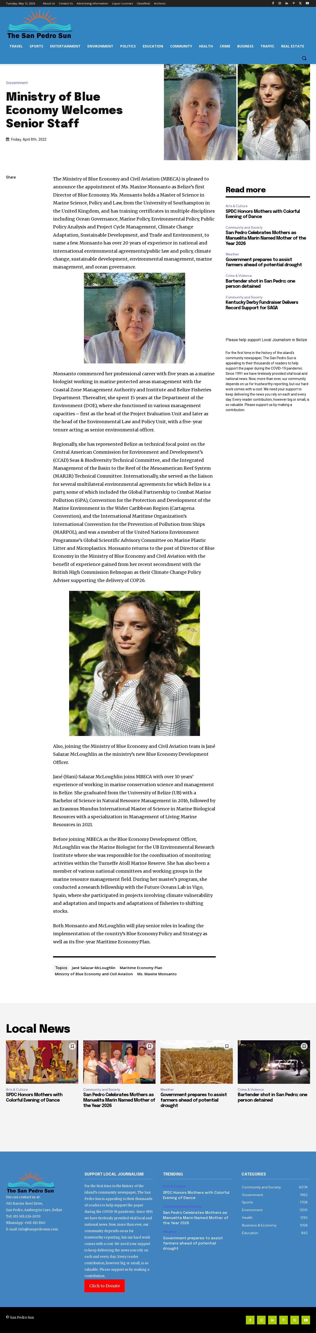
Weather (232, 254)
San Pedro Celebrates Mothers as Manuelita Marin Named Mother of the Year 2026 (266, 238)
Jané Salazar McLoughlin (93, 967)
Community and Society (244, 227)
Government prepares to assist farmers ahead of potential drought (193, 1100)
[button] (304, 58)
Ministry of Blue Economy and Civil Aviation (94, 973)
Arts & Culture (237, 206)
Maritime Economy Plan (141, 967)
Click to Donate (104, 1285)
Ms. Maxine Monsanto (157, 973)
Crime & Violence (239, 276)
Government (18, 83)
